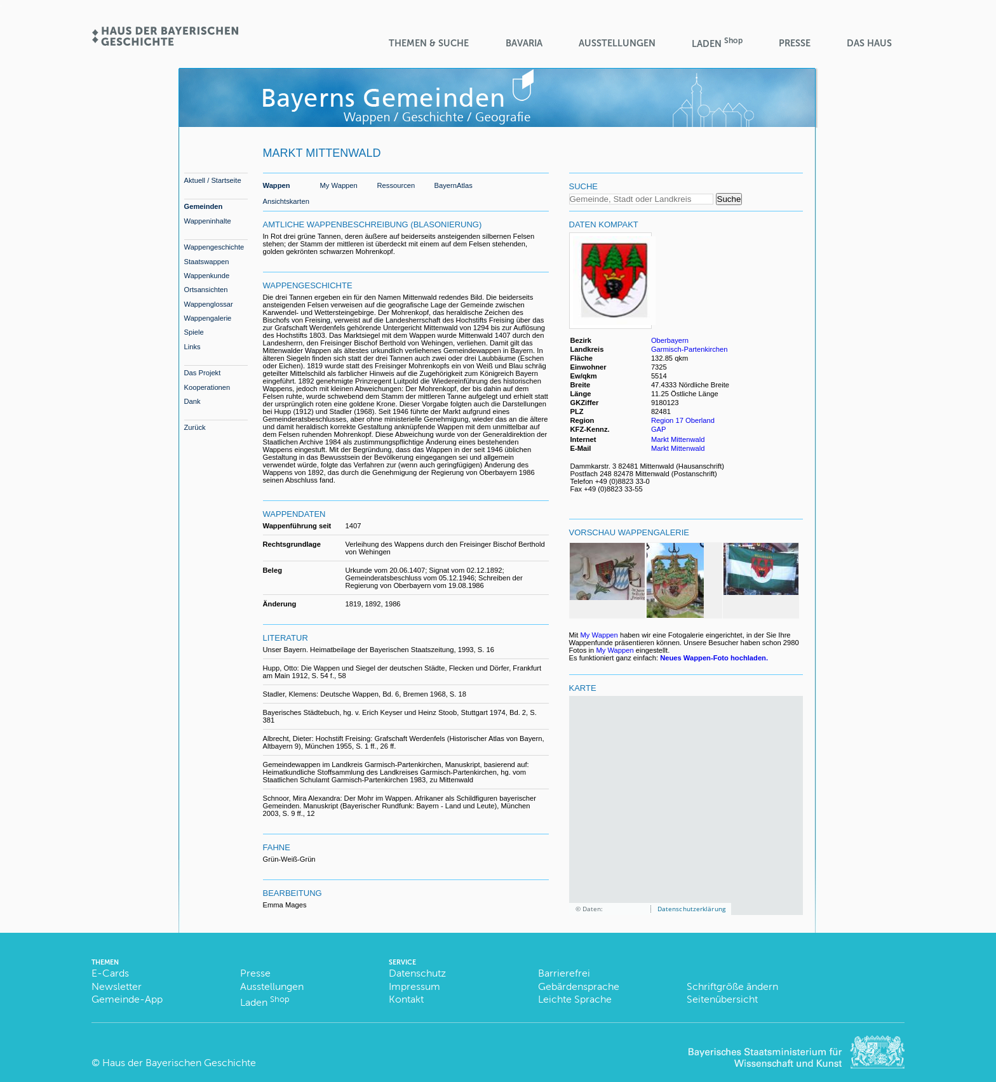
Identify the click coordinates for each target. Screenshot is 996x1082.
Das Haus (869, 43)
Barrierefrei (564, 973)
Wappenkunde (207, 275)
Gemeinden (203, 206)
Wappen (276, 185)
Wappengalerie (208, 318)
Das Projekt (202, 373)
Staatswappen (206, 261)
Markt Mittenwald (678, 439)
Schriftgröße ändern (732, 986)
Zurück (195, 427)
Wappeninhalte (207, 221)
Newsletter (116, 986)
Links (192, 347)
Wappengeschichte (214, 247)
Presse (795, 43)
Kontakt (406, 999)
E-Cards (110, 973)
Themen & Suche (429, 43)
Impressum (414, 986)
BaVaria (524, 43)
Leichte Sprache (575, 999)
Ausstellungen (617, 43)
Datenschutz (417, 973)
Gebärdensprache (578, 986)
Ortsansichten (206, 289)
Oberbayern (670, 340)
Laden (717, 43)
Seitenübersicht (722, 999)
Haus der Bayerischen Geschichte (179, 1062)
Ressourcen (396, 185)
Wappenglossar (208, 304)
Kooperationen (207, 387)
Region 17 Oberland (683, 420)
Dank (192, 401)
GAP (659, 429)
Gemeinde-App (127, 999)
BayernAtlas (453, 185)
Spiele (194, 332)
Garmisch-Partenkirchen (689, 349)
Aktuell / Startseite (212, 180)
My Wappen (339, 185)
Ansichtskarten (286, 201)
